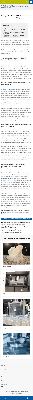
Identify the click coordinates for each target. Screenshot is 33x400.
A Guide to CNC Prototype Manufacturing (12, 232)
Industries (3, 376)
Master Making (7, 266)
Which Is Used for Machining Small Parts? (12, 229)
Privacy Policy (19, 393)
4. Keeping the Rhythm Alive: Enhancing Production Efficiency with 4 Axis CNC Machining (13, 36)
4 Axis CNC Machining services (8, 89)
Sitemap (13, 393)
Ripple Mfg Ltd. (14, 391)
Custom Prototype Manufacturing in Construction (13, 224)
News (8, 5)
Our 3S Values (4, 373)
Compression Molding (8, 328)
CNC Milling (6, 356)
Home (4, 5)
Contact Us (4, 384)
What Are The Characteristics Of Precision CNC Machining (16, 222)
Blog (12, 5)
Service (3, 365)
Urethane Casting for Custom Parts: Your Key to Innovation (16, 210)
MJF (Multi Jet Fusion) (9, 294)
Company (3, 369)
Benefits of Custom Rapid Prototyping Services (13, 230)
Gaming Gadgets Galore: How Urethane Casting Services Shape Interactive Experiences (15, 226)
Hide (12, 25)
